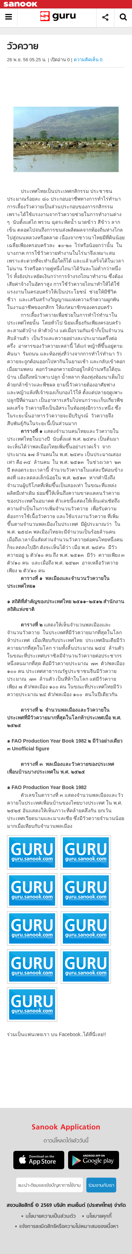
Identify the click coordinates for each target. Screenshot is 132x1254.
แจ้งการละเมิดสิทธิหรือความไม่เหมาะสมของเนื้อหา (68, 1227)
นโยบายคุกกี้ (99, 1216)
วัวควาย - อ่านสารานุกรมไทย (59, 17)
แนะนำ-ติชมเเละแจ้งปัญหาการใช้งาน (49, 1185)
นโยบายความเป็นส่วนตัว (51, 1216)
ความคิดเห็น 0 (88, 59)
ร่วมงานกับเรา (101, 1185)
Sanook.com (21, 4)
